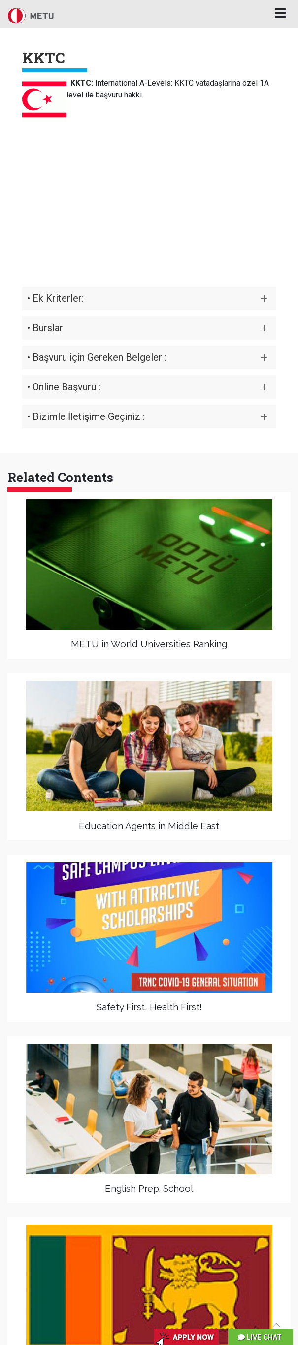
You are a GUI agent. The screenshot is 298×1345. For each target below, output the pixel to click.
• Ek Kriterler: (55, 298)
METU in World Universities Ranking (149, 644)
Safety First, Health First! (149, 1006)
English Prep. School (149, 1188)
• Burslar (45, 328)
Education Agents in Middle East (149, 825)
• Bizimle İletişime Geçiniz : (86, 416)
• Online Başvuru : (63, 387)
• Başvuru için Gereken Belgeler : (96, 357)
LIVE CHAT (260, 1337)
